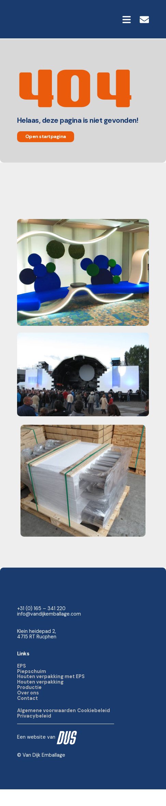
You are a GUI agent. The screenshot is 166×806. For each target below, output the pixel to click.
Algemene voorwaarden (46, 727)
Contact (27, 714)
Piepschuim (31, 688)
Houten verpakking (40, 698)
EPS (21, 682)
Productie (29, 704)
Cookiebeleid (93, 727)
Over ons (28, 709)
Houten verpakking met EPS (51, 693)
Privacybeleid (34, 732)
